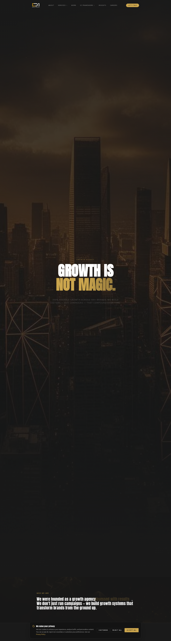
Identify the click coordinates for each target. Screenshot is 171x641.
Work (73, 5)
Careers (113, 5)
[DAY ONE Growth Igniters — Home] (36, 5)
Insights (102, 5)
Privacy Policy (40, 634)
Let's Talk (132, 5)
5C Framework (87, 5)
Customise (103, 630)
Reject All (117, 630)
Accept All (131, 630)
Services (62, 5)
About (51, 5)
